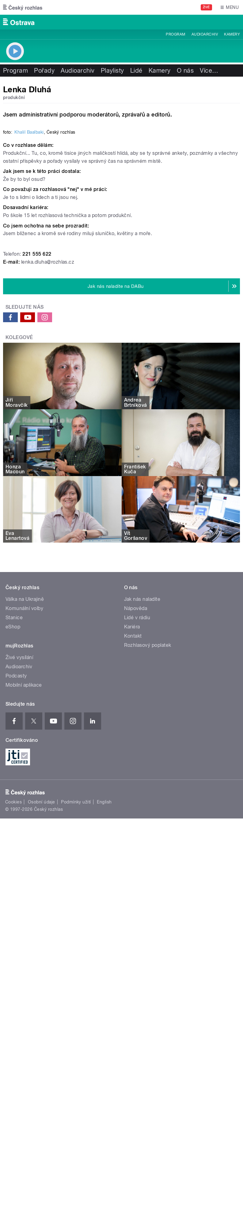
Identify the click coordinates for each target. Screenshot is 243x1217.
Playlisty (112, 70)
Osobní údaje (41, 1045)
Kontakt (133, 879)
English (104, 1045)
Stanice (14, 861)
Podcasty (16, 919)
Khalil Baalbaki (29, 375)
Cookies (13, 1045)
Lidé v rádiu (137, 861)
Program (175, 34)
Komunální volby (24, 851)
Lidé (136, 70)
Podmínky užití (76, 1045)
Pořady (44, 70)
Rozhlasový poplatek (147, 888)
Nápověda (135, 851)
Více (209, 70)
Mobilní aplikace (24, 928)
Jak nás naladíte (142, 842)
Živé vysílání (19, 900)
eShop (13, 870)
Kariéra (132, 870)
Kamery (232, 34)
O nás (185, 70)
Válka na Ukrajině (25, 842)
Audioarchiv (205, 34)
